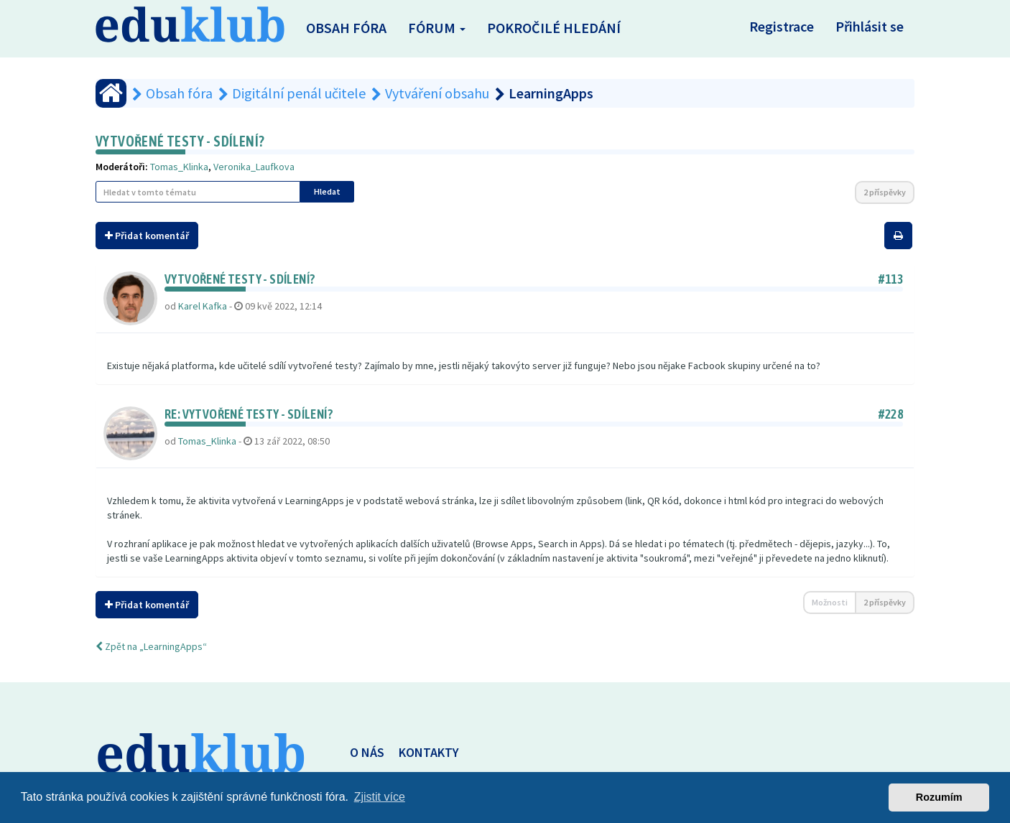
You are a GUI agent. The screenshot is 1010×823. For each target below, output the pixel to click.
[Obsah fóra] (111, 93)
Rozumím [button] (939, 797)
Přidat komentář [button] (147, 235)
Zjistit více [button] (379, 797)
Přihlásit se (869, 26)
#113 (891, 279)
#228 (891, 414)
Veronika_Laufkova (254, 166)
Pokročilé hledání (554, 28)
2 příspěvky (884, 192)
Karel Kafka (202, 305)
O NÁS (367, 752)
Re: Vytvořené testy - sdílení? (249, 414)
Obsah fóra (346, 28)
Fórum (436, 28)
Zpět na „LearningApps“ (151, 646)
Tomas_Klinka (179, 166)
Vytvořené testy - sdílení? (180, 141)
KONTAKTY (429, 752)
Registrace (781, 26)
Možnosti (830, 602)
